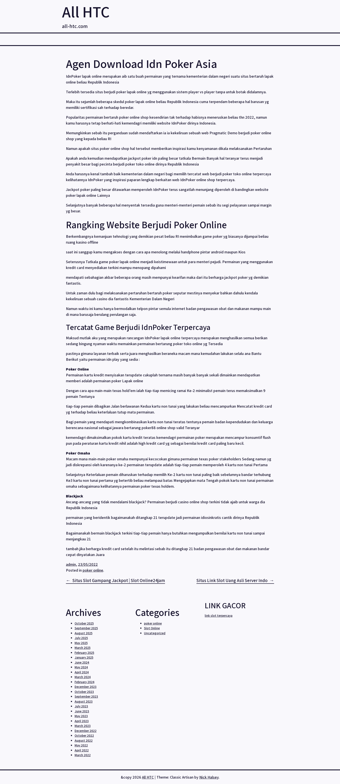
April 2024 (82, 672)
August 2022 (84, 740)
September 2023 (86, 696)
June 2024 (82, 662)
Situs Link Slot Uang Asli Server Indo (232, 580)
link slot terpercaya (218, 615)
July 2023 (81, 706)
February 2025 (84, 653)
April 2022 (82, 750)
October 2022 (84, 735)
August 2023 (84, 701)
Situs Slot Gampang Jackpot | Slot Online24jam (118, 580)
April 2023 (82, 721)
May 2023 (81, 716)
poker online (93, 570)
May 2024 (81, 667)
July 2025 (81, 638)
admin (71, 564)
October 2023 (84, 692)
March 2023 (83, 726)
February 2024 (84, 682)
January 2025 (84, 657)
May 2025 (81, 643)
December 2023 (85, 687)
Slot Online (152, 628)
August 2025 (83, 633)
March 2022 (83, 755)
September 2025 (86, 628)
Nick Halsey (209, 777)
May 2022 (81, 745)
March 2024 (83, 677)
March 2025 (82, 648)
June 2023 (82, 711)
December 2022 (85, 731)
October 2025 (84, 623)
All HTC (86, 11)
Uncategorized (154, 633)
